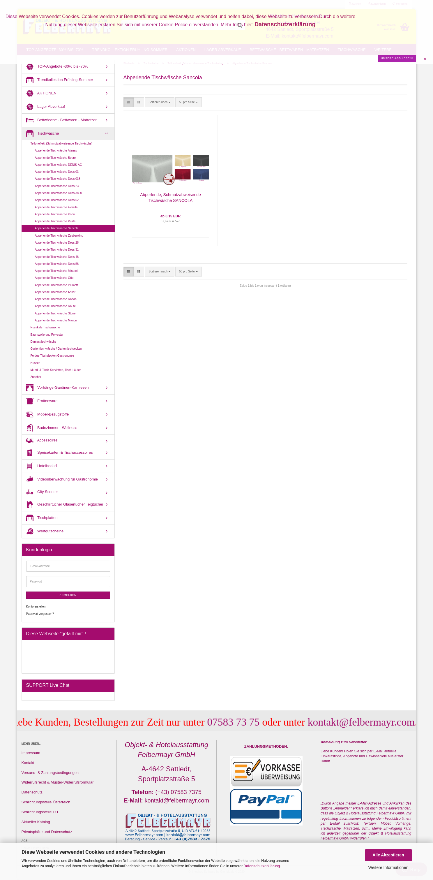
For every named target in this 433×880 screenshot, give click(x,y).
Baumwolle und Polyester (47, 334)
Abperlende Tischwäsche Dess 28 (57, 242)
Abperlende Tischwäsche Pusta (55, 221)
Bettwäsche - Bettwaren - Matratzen (62, 120)
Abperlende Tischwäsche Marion (56, 320)
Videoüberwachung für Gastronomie (62, 479)
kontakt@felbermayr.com (369, 722)
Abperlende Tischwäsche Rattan (56, 299)
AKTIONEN (41, 93)
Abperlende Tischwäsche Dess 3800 (58, 193)
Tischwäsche (42, 133)
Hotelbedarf (41, 466)
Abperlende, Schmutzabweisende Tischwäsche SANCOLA (170, 197)
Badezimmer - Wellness (51, 428)
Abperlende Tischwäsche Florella (56, 207)
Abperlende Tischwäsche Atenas (56, 150)
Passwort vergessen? (40, 613)
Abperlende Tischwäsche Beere (55, 157)
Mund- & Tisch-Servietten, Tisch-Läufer (56, 370)
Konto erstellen (36, 606)
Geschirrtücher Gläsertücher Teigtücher (64, 504)
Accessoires (42, 440)
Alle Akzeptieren (388, 855)
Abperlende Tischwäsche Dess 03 (57, 171)
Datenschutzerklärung (261, 866)
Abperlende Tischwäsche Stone (55, 313)
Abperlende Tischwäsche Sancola (57, 228)
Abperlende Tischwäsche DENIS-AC (58, 164)
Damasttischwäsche (43, 341)
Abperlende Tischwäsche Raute (55, 306)
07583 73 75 (241, 722)
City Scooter (42, 492)
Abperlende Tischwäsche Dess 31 (57, 249)
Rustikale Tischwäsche (45, 327)
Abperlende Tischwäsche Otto (54, 277)
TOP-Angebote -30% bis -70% (57, 66)
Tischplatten (42, 518)
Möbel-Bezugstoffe (47, 414)
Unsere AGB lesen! (397, 58)
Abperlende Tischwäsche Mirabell (56, 270)
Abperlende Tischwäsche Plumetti (57, 285)
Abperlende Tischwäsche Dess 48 (57, 256)
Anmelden (67, 595)
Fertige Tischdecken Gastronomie (52, 355)
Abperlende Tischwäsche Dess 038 (57, 178)
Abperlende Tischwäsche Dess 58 (57, 263)
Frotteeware (42, 401)
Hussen (35, 363)
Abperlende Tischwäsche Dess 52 (57, 200)
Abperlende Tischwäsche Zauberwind (59, 235)
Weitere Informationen (388, 867)
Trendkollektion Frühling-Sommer (59, 80)
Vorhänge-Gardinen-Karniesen (57, 387)
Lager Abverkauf (45, 106)
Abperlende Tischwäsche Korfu (55, 214)
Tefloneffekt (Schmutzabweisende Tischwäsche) (62, 143)
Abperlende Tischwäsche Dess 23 (57, 186)
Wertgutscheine (45, 531)
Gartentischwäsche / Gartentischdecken (56, 348)
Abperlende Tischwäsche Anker (55, 292)
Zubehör (36, 377)
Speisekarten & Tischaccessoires (59, 452)
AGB (25, 840)
